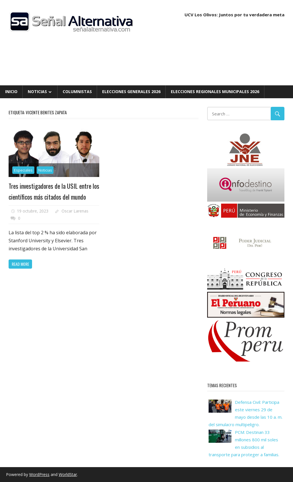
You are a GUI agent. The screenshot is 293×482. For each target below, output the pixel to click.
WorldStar (68, 474)
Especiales (23, 170)
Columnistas (77, 91)
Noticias (37, 91)
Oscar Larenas (75, 211)
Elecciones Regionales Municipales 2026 (215, 91)
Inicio (11, 91)
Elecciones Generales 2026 (131, 91)
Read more (20, 264)
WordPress (39, 474)
